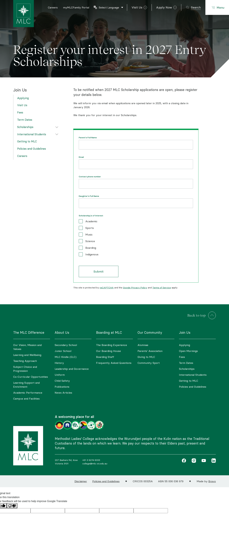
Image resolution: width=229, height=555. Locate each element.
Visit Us (22, 105)
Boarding (90, 247)
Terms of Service (161, 287)
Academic (91, 221)
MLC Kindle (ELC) (65, 357)
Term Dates (24, 120)
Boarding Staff (105, 357)
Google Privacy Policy (135, 287)
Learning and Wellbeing (27, 355)
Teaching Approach (25, 361)
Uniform (60, 374)
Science (90, 241)
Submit (98, 271)
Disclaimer (80, 481)
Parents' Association (150, 351)
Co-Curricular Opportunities (30, 376)
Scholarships (25, 127)
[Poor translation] (12, 505)
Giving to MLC (146, 357)
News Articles (63, 392)
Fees (20, 112)
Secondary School (66, 345)
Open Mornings (188, 351)
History (59, 362)
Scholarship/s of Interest (91, 216)
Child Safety (62, 380)
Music (89, 234)
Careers (22, 156)
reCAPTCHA (107, 287)
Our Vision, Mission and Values (27, 347)
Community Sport (149, 362)
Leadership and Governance (72, 368)
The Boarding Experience (111, 345)
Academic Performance (27, 392)
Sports (89, 228)
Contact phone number (90, 177)
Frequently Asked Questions (113, 362)
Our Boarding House (108, 351)
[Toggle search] (193, 7)
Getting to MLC (27, 141)
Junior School (63, 351)
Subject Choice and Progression (25, 368)
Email (81, 157)
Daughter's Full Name (89, 196)
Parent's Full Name (88, 138)
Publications (62, 386)
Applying (23, 98)
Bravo (212, 481)
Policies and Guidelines (31, 148)
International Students (31, 134)
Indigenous (91, 254)
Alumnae (143, 345)
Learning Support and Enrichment (26, 384)
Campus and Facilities (26, 398)
